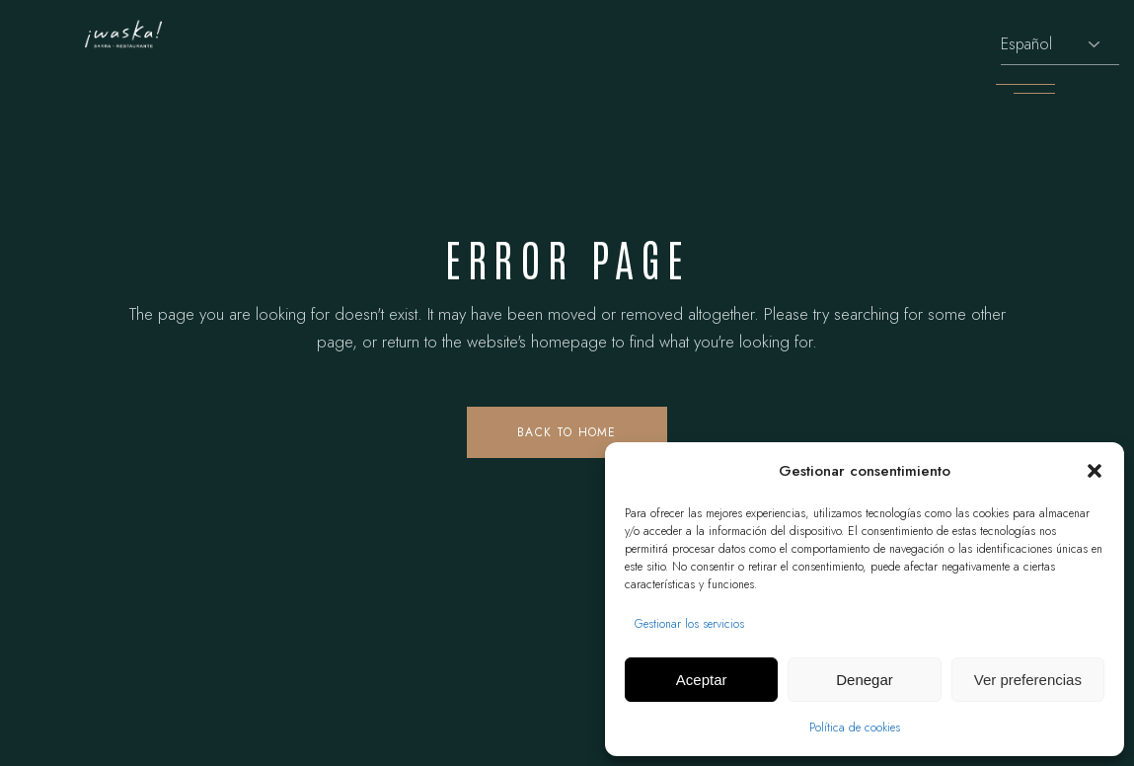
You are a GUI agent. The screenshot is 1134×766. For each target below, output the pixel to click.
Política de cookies (854, 727)
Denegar (864, 679)
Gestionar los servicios (689, 624)
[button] (1094, 471)
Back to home (566, 432)
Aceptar (701, 679)
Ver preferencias (1028, 679)
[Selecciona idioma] (1060, 45)
